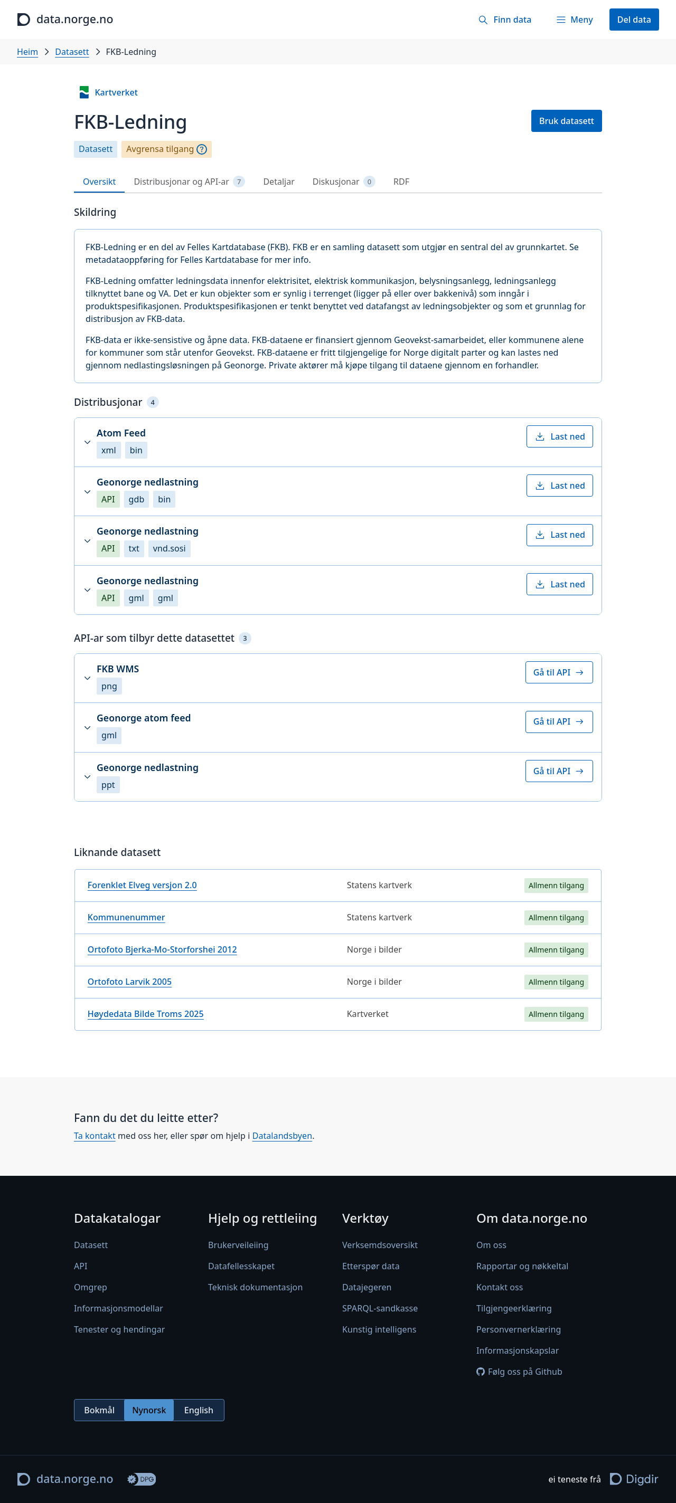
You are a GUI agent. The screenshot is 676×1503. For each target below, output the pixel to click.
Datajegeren (367, 1287)
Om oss (491, 1245)
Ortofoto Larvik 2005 (130, 981)
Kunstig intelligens (379, 1329)
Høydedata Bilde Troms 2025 (146, 1014)
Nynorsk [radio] (149, 1410)
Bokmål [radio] (99, 1410)
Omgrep (90, 1287)
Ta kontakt (95, 1135)
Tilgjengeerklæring (514, 1308)
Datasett (72, 52)
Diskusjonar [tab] (344, 182)
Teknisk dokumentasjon (255, 1287)
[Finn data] (505, 19)
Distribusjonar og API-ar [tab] (189, 182)
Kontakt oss (499, 1287)
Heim (27, 52)
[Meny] (574, 19)
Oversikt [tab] (99, 181)
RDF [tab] (401, 181)
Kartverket (108, 92)
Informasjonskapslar (517, 1350)
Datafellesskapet (241, 1266)
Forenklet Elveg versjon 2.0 (142, 885)
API (81, 1266)
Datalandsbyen (282, 1135)
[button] (338, 442)
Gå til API (559, 672)
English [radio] (198, 1410)
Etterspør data (371, 1266)
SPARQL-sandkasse (380, 1308)
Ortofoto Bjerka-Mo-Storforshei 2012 (162, 949)
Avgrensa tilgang (160, 149)
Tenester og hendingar (119, 1329)
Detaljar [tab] (278, 181)
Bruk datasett (566, 121)
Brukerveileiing (238, 1245)
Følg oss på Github (519, 1371)
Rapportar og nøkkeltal (522, 1266)
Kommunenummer (126, 917)
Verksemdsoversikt (380, 1245)
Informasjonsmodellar (118, 1308)
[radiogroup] (149, 1410)
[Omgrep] (201, 149)
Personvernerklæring (518, 1329)
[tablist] (338, 181)
